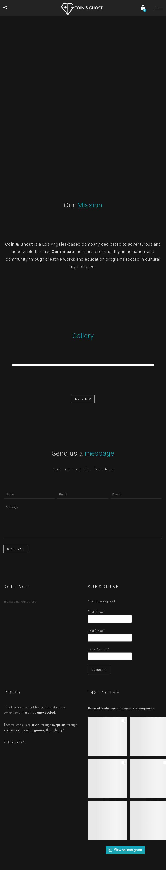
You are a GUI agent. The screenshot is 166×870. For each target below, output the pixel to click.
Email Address (98, 649)
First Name (96, 612)
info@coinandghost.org (19, 602)
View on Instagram (125, 850)
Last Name (96, 631)
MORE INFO (83, 398)
